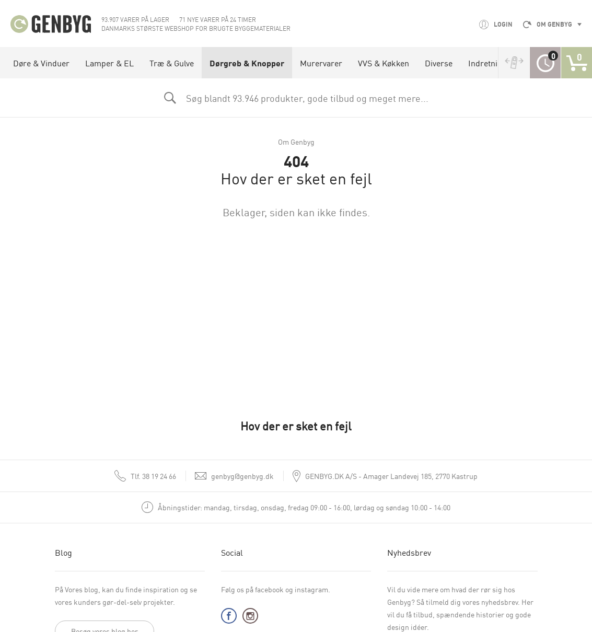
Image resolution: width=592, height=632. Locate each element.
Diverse (438, 62)
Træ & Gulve (171, 62)
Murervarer (321, 62)
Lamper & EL (109, 62)
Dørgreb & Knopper (247, 62)
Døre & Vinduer (41, 62)
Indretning (487, 62)
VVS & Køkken (383, 62)
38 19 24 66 (153, 476)
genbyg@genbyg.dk (242, 476)
